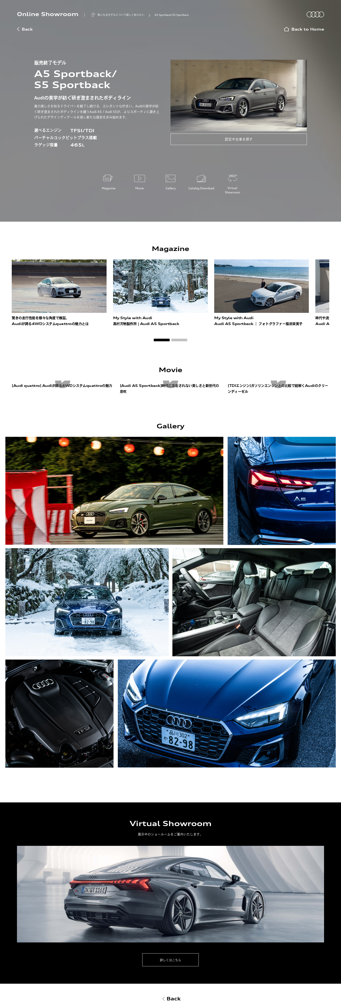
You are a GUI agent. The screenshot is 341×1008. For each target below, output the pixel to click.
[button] (162, 340)
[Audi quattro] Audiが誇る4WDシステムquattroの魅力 (62, 385)
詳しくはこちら (170, 960)
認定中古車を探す (239, 139)
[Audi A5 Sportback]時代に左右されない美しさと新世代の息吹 (169, 388)
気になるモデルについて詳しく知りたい (120, 14)
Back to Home (304, 29)
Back (25, 29)
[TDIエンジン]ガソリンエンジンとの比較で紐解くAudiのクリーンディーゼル (278, 388)
